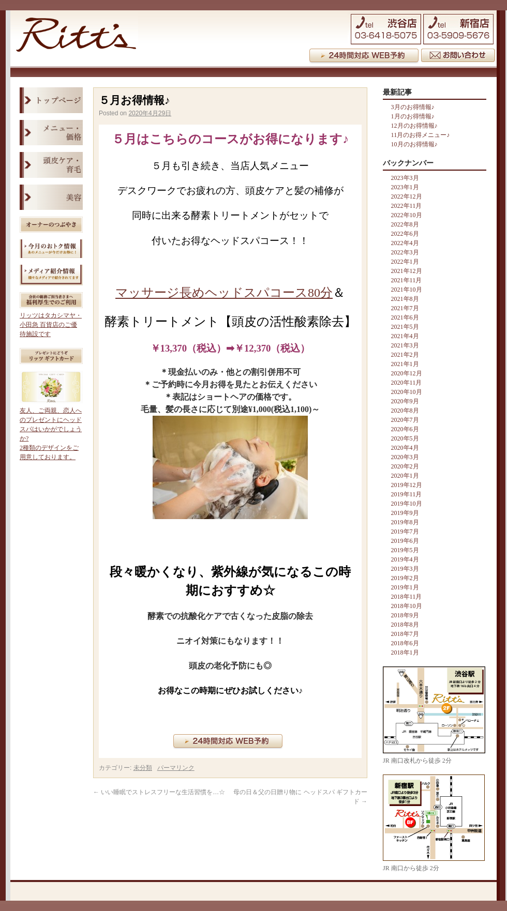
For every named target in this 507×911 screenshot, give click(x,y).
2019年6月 (405, 540)
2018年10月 (406, 606)
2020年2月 (405, 466)
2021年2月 (405, 354)
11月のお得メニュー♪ (420, 135)
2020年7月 (405, 419)
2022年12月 (406, 196)
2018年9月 (405, 615)
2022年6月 (405, 233)
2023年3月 (405, 177)
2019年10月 (406, 503)
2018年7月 (405, 633)
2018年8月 (405, 624)
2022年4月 (405, 243)
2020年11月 (406, 382)
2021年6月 (405, 317)
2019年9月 (405, 513)
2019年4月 (405, 559)
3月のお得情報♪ (413, 107)
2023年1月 (405, 187)
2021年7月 (405, 308)
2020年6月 (405, 429)
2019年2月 (405, 578)
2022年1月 (405, 261)
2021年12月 (406, 271)
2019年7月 (405, 531)
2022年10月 (406, 215)
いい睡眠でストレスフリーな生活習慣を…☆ (159, 792)
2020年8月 (405, 410)
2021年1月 (405, 364)
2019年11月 (406, 494)
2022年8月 (405, 224)
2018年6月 (405, 643)
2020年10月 (406, 392)
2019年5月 (405, 550)
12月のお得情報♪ (414, 125)
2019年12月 (406, 485)
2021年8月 (405, 298)
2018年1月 (405, 652)
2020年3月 (405, 457)
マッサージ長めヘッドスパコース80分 (224, 292)
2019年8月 (405, 522)
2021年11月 (406, 280)
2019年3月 (405, 568)
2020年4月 (405, 447)
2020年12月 (406, 373)
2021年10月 (406, 289)
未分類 (142, 767)
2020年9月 (405, 401)
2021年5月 (405, 326)
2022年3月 (405, 252)
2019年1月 (405, 587)
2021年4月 (405, 336)
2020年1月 (405, 475)
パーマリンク (176, 767)
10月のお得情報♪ (414, 144)
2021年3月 (405, 345)
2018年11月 (406, 596)
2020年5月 (405, 438)
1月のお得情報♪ (413, 116)
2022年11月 (406, 205)
